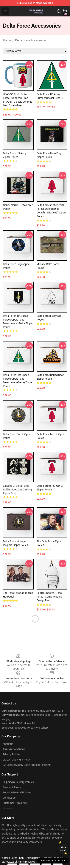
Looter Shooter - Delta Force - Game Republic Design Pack (49, 596)
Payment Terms (12, 787)
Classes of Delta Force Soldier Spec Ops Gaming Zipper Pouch (17, 489)
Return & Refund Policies (17, 792)
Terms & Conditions (14, 749)
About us (8, 743)
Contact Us (9, 797)
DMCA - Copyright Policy (17, 759)
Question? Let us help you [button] (53, 860)
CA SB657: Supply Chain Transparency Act (27, 764)
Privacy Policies (12, 754)
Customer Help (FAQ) (15, 802)
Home (7, 40)
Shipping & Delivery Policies (18, 782)
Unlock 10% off (63, 848)
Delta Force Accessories (30, 40)
